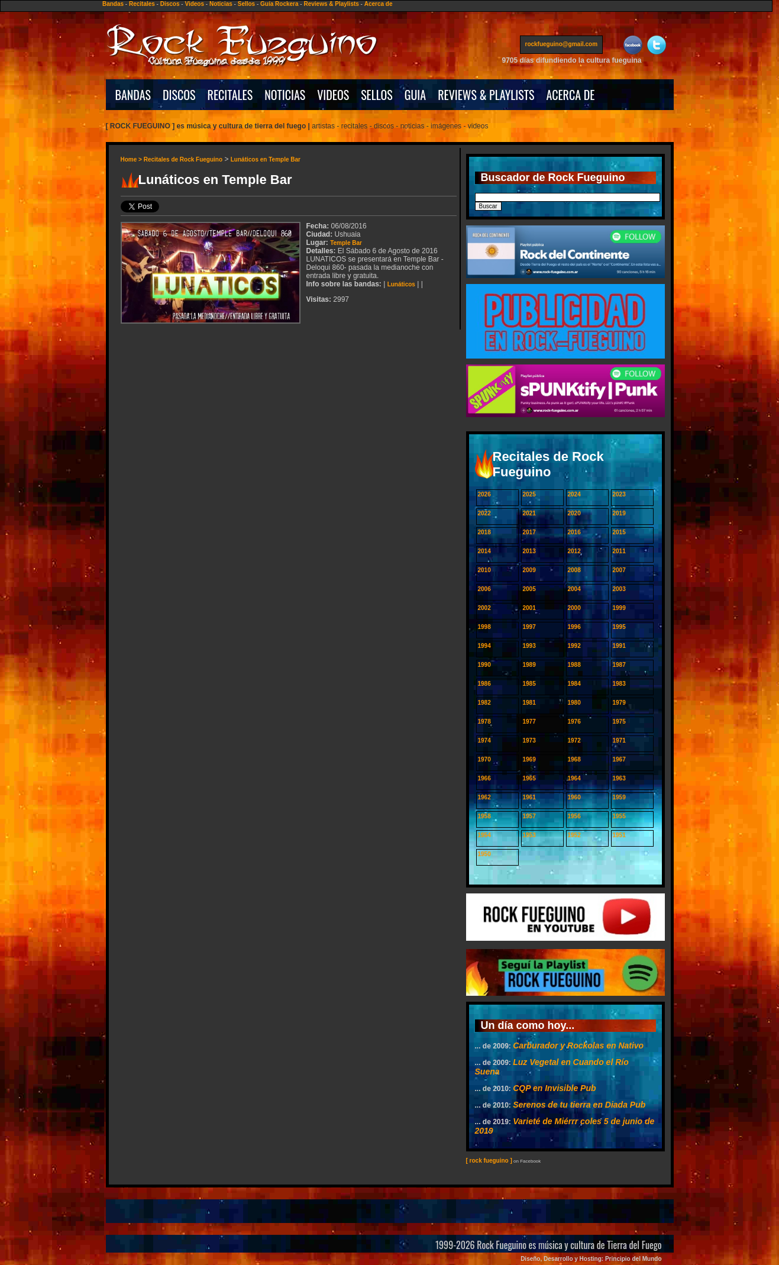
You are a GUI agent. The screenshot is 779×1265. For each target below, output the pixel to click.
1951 (619, 835)
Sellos (246, 4)
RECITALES (230, 95)
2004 (574, 589)
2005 (529, 589)
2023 (619, 494)
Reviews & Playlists (330, 4)
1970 (484, 759)
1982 (484, 702)
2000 (574, 608)
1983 (619, 683)
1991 (619, 646)
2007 (619, 570)
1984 (574, 683)
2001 (529, 608)
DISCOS (179, 95)
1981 (529, 702)
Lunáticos (401, 284)
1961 (529, 797)
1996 (574, 627)
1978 (484, 721)
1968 (574, 759)
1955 (619, 816)
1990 (484, 664)
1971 (619, 740)
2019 (619, 513)
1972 (574, 740)
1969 (529, 759)
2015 (619, 532)
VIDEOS (333, 95)
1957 (529, 816)
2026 (484, 494)
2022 (484, 513)
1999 (619, 608)
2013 (529, 551)
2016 (574, 532)
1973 (529, 740)
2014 (484, 551)
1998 (484, 627)
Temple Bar (346, 243)
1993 (529, 646)
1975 (619, 721)
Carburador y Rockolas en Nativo (578, 1045)
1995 (619, 627)
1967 (619, 759)
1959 (619, 797)
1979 (619, 702)
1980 (574, 702)
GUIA (415, 95)
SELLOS (377, 95)
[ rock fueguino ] (489, 1160)
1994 (484, 646)
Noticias (220, 4)
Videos (194, 4)
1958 (484, 816)
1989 (529, 664)
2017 (529, 532)
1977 (529, 721)
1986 (484, 683)
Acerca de (378, 4)
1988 (574, 664)
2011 (619, 551)
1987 (619, 664)
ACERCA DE (570, 95)
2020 (574, 513)
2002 (484, 608)
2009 (529, 570)
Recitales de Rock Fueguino (183, 159)
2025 (529, 494)
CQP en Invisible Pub (554, 1088)
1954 (484, 835)
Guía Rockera (279, 4)
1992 (574, 646)
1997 (529, 627)
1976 (574, 721)
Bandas (113, 4)
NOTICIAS (284, 95)
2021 (529, 513)
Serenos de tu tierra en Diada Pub (579, 1104)
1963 (619, 778)
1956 (574, 816)
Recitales (142, 4)
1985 (529, 683)
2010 (484, 570)
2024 (574, 494)
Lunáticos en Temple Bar (265, 159)
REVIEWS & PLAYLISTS (486, 95)
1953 (529, 835)
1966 (484, 778)
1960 (574, 797)
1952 (574, 835)
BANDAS (133, 95)
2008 (574, 570)
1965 (529, 778)
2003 (619, 589)
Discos (170, 4)
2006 (484, 589)
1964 (574, 778)
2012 (574, 551)
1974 (484, 740)
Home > (132, 159)
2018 (484, 532)
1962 (484, 797)
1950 (484, 854)
